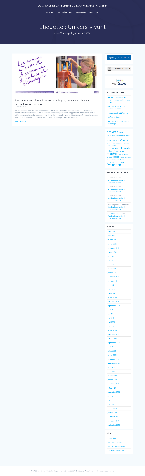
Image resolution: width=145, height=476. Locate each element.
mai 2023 (111, 318)
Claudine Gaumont (115, 213)
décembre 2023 (113, 301)
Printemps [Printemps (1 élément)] (109, 157)
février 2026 (112, 240)
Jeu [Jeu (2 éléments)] (110, 151)
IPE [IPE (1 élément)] (107, 151)
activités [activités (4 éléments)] (112, 132)
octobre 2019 (113, 388)
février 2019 (112, 408)
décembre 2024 (113, 277)
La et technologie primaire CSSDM (72, 5)
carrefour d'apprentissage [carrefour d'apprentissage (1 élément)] (113, 137)
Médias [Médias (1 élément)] (121, 154)
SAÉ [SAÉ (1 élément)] (108, 159)
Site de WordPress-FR (116, 450)
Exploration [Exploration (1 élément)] (119, 143)
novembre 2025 (113, 248)
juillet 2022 (112, 351)
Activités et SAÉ (65, 12)
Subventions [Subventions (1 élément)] (113, 159)
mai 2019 (111, 400)
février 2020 (112, 375)
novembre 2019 (113, 384)
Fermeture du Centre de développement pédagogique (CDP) (119, 99)
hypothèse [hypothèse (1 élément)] (113, 145)
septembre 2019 (114, 392)
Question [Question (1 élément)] (122, 157)
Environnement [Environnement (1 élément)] (111, 143)
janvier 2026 (112, 244)
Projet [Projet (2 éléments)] (116, 157)
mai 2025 (111, 264)
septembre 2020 (114, 363)
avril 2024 (111, 293)
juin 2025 (111, 260)
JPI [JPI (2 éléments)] (114, 151)
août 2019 (111, 396)
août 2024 (111, 285)
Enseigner (49, 12)
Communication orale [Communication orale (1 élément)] (113, 140)
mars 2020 (111, 371)
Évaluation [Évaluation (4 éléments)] (114, 165)
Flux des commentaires (116, 446)
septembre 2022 (114, 343)
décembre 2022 (113, 334)
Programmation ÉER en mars (118, 113)
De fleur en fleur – (114, 117)
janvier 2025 (112, 273)
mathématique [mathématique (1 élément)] (120, 151)
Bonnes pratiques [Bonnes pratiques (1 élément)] (120, 135)
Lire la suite (19, 121)
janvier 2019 (112, 413)
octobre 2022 (113, 338)
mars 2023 (111, 326)
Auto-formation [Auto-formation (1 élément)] (111, 135)
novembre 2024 (113, 281)
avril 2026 (111, 231)
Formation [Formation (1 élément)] (126, 143)
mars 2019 (111, 404)
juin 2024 (111, 289)
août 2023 (111, 310)
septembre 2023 (114, 306)
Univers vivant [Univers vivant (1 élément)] (110, 162)
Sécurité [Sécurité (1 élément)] (119, 159)
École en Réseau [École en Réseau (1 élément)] (119, 162)
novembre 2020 (113, 359)
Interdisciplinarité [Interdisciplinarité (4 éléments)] (119, 148)
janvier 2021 (112, 355)
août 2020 (111, 367)
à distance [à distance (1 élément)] (124, 165)
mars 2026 (111, 236)
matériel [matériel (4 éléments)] (112, 154)
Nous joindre (94, 12)
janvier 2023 (112, 330)
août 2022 (111, 347)
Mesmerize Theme (107, 471)
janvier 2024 (112, 297)
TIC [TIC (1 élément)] (123, 159)
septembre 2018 (114, 425)
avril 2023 (111, 322)
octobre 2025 (113, 252)
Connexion (112, 438)
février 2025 (112, 268)
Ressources (81, 12)
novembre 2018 (113, 421)
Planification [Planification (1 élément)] (127, 154)
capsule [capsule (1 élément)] (128, 135)
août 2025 (111, 256)
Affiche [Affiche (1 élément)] (121, 132)
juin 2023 (111, 314)
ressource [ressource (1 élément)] (128, 157)
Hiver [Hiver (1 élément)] (108, 145)
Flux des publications (115, 442)
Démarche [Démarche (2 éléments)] (124, 140)
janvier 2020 (112, 380)
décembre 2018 (113, 417)
